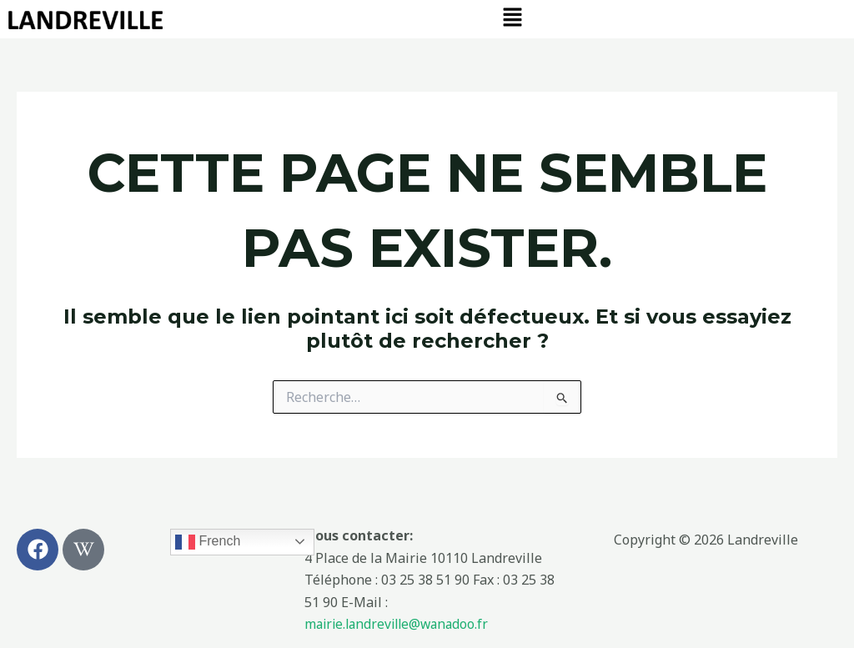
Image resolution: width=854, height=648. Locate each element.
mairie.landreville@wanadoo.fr (400, 624)
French (207, 542)
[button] (512, 17)
